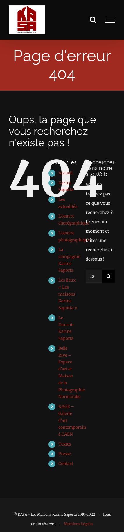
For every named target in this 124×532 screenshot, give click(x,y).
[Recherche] (108, 276)
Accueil (65, 173)
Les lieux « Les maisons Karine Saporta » (67, 294)
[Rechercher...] (94, 276)
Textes (64, 444)
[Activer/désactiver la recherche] (93, 19)
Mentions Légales (78, 524)
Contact (65, 463)
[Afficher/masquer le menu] (110, 20)
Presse (64, 453)
